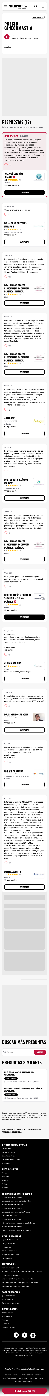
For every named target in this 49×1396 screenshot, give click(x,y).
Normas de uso (27, 1375)
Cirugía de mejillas (8, 1243)
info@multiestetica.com (35, 1369)
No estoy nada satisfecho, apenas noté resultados (20, 1282)
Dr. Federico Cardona (16, 714)
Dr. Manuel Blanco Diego (11, 1160)
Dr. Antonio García (8, 1156)
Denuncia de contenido (10, 1303)
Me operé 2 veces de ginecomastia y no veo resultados (22, 1271)
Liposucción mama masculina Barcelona (16, 1201)
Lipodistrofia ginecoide (10, 1240)
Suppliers (5, 1324)
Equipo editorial (7, 1299)
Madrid (4, 1173)
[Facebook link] (24, 1336)
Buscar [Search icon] (40, 1052)
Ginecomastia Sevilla (10, 1216)
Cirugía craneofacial (9, 1251)
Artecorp (9, 418)
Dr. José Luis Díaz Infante (13, 175)
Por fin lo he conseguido (11, 1268)
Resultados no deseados (11, 1275)
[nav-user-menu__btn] (43, 6)
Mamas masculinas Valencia (12, 1205)
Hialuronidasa (7, 1258)
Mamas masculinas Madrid (12, 1197)
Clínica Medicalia (8, 1152)
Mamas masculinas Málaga (12, 1208)
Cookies (38, 1375)
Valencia (5, 1180)
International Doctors (9, 1327)
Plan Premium (7, 1316)
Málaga (5, 1184)
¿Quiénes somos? (8, 1296)
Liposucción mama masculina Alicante (16, 1212)
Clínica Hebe (6, 1149)
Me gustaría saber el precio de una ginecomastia (19, 1073)
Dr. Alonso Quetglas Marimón (15, 224)
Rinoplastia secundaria (10, 1254)
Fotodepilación (7, 1247)
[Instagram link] (16, 1336)
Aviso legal (23, 1378)
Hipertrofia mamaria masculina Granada (16, 1230)
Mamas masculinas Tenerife (12, 1227)
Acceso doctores (8, 1313)
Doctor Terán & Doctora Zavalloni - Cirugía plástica (17, 598)
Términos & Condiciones (23, 1382)
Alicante (5, 1188)
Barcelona (6, 1177)
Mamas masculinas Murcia (12, 1219)
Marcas (5, 1320)
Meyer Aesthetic (12, 871)
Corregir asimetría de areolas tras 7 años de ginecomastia (23, 1090)
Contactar (24, 192)
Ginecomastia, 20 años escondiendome (16, 1286)
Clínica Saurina (12, 663)
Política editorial (36, 1378)
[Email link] (33, 1335)
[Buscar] (20, 1052)
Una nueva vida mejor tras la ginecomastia (17, 1279)
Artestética (6, 1163)
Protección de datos (12, 1375)
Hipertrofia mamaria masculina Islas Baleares (18, 1223)
